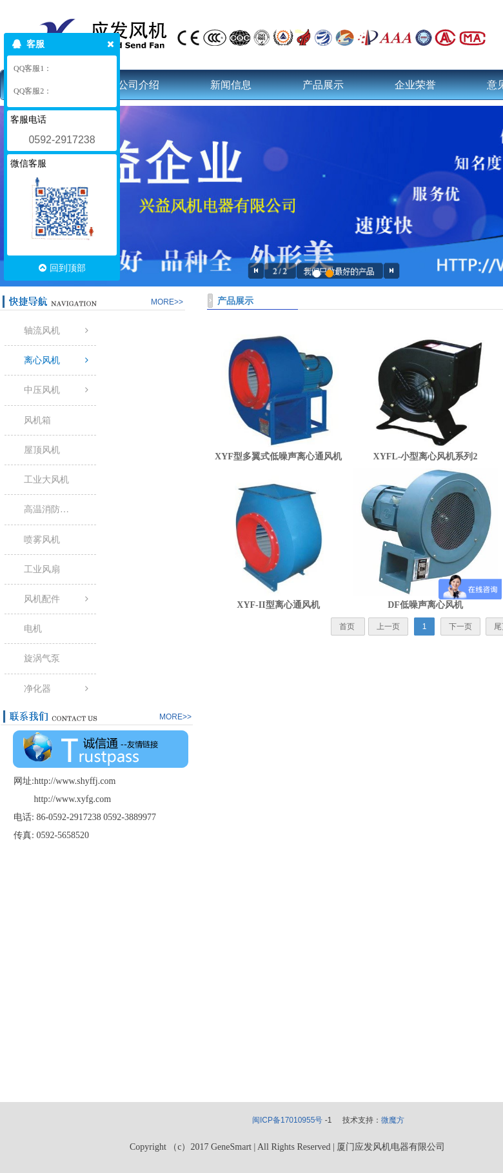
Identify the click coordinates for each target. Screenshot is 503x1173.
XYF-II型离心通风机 (278, 605)
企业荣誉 (415, 84)
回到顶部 (62, 268)
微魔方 (392, 1120)
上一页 (388, 626)
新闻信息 (231, 84)
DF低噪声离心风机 (425, 605)
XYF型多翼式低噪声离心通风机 (278, 456)
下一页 (460, 626)
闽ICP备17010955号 (287, 1120)
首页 (348, 626)
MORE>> (167, 301)
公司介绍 (138, 84)
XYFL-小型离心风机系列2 (425, 456)
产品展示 (323, 84)
